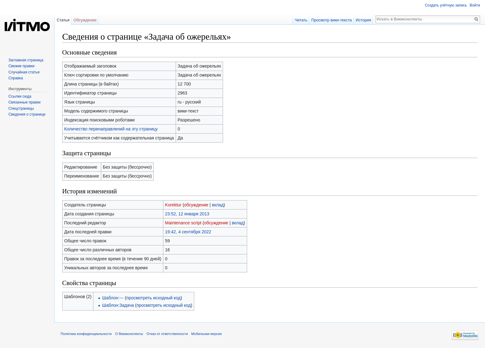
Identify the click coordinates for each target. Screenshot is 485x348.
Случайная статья (23, 72)
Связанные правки (24, 102)
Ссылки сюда (19, 96)
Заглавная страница (25, 60)
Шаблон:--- (113, 297)
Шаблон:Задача (118, 305)
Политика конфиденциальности (86, 334)
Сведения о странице (26, 114)
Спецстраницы (21, 108)
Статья (63, 20)
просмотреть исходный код (154, 297)
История (363, 20)
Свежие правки (21, 66)
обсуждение (196, 204)
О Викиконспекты (129, 334)
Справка (15, 78)
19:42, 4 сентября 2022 (188, 231)
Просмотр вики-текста (331, 20)
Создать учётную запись (446, 5)
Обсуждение (85, 20)
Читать (301, 20)
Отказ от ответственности (167, 334)
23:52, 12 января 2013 (187, 213)
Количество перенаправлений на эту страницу (111, 128)
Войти (475, 5)
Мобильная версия (206, 334)
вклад (218, 204)
